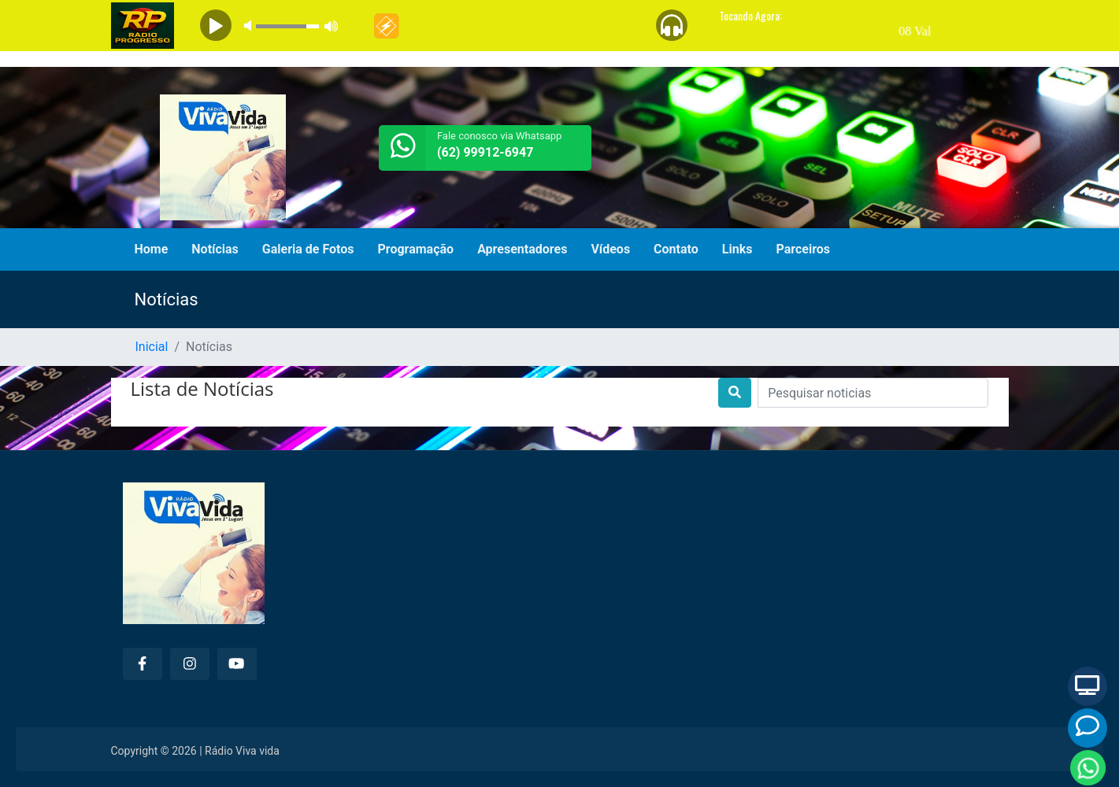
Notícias (214, 249)
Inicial (152, 346)
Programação (416, 249)
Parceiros (803, 249)
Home (152, 249)
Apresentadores (522, 249)
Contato (676, 249)
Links (737, 249)
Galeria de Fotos (308, 249)
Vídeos (610, 249)
